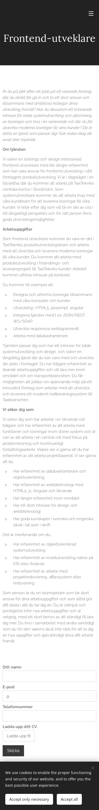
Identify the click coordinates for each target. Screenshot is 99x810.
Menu (91, 13)
